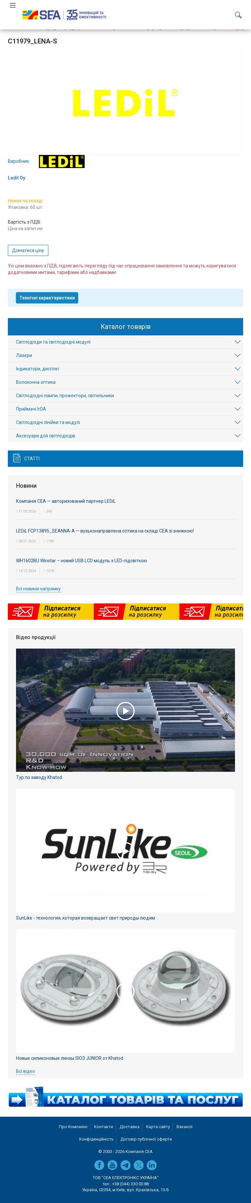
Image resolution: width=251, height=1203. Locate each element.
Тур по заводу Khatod (39, 777)
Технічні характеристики (47, 297)
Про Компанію (73, 1126)
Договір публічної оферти (146, 1139)
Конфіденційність (96, 1139)
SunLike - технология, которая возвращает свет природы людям (85, 918)
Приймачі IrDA (31, 409)
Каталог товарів (126, 326)
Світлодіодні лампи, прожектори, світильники (65, 395)
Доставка (130, 1126)
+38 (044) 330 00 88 (130, 1183)
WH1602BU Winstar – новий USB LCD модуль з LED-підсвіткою (81, 560)
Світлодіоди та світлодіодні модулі (53, 342)
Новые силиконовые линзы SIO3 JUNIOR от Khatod (69, 1058)
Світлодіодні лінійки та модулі (48, 422)
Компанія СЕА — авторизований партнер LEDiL (66, 501)
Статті (32, 458)
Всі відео (25, 1071)
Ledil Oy (16, 177)
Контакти (103, 1126)
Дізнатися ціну (28, 250)
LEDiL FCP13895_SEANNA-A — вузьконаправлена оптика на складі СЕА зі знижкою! (105, 531)
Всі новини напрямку (38, 588)
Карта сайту (158, 1126)
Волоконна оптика (36, 382)
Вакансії (184, 1126)
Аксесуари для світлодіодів (45, 435)
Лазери (24, 355)
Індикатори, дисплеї (37, 368)
